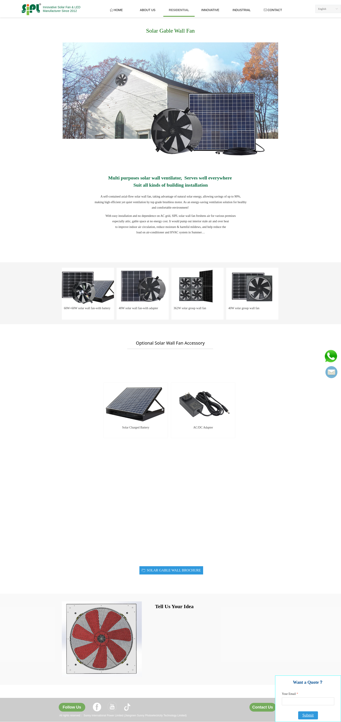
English (322, 8)
